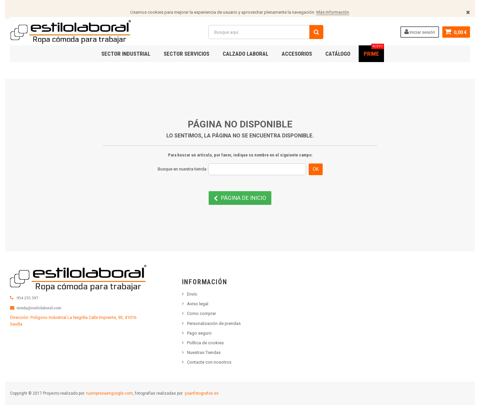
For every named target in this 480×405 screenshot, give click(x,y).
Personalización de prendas (214, 323)
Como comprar (201, 313)
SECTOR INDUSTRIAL (125, 53)
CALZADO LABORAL (245, 53)
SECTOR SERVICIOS (186, 53)
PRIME (374, 51)
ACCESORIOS (297, 53)
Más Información (332, 12)
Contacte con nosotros (209, 362)
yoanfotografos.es (202, 393)
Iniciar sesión (419, 32)
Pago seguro (199, 333)
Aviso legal (197, 303)
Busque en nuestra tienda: (182, 168)
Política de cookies (205, 342)
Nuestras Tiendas (204, 352)
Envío (192, 294)
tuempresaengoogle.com (109, 393)
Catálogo (337, 53)
